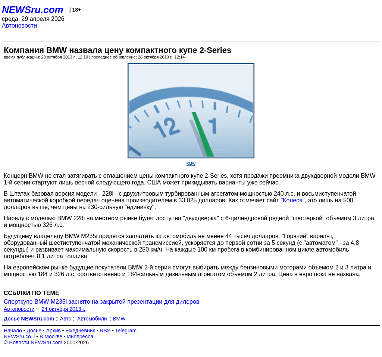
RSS (105, 331)
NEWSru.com (32, 9)
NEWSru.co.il (19, 336)
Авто (66, 319)
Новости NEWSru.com (35, 342)
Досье (33, 331)
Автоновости (19, 25)
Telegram (126, 331)
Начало (13, 331)
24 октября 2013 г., (64, 309)
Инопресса (80, 336)
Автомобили (92, 319)
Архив (53, 331)
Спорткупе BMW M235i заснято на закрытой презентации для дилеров (101, 301)
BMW (191, 164)
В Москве (51, 336)
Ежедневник (80, 331)
